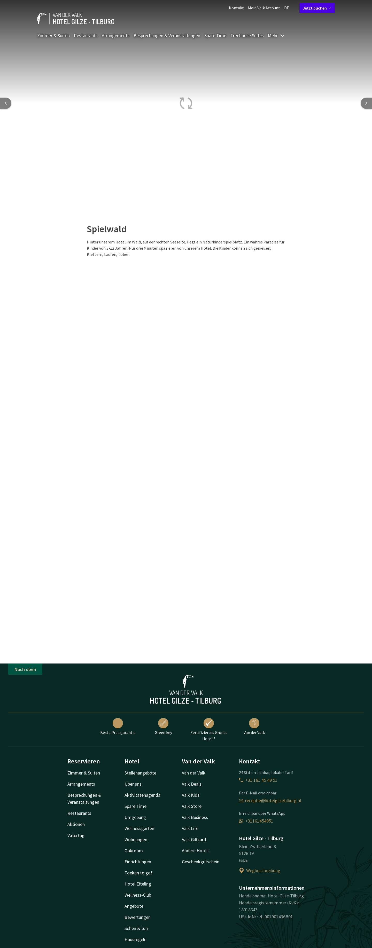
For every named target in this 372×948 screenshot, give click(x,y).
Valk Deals (192, 784)
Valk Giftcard (194, 839)
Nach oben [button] (25, 669)
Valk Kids (190, 795)
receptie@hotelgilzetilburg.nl (270, 800)
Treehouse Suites (247, 35)
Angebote (134, 906)
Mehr (276, 35)
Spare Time (215, 35)
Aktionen (76, 824)
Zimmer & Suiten (53, 35)
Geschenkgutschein (200, 862)
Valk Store (192, 806)
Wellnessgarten (139, 828)
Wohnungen (136, 839)
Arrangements (115, 35)
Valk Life (190, 828)
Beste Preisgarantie (118, 726)
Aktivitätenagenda (142, 795)
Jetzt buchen (317, 8)
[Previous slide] (5, 103)
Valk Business (195, 817)
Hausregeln (135, 939)
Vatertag (75, 835)
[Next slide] (366, 103)
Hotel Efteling (138, 884)
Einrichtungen (138, 862)
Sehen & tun (136, 928)
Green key (163, 726)
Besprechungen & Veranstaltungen (167, 35)
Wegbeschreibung (259, 870)
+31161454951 (256, 821)
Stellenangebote (140, 773)
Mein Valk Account (264, 7)
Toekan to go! (138, 873)
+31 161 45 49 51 (258, 780)
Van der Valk (254, 726)
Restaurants (86, 35)
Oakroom (134, 851)
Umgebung (135, 817)
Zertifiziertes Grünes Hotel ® (208, 729)
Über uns (133, 784)
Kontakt (236, 7)
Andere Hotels (196, 851)
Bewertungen (138, 917)
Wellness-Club (138, 895)
